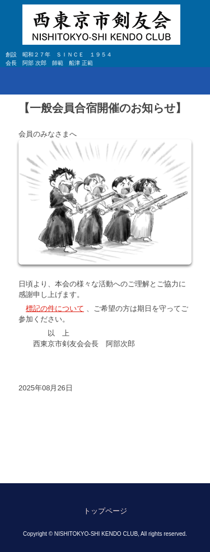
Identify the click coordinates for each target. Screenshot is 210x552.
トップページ (105, 511)
